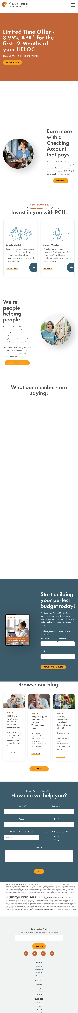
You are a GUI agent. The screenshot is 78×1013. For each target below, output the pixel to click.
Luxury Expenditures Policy (47, 971)
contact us (57, 980)
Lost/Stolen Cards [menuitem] (39, 918)
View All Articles (39, 711)
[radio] (56, 779)
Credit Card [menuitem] (39, 952)
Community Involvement (17, 362)
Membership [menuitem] (39, 912)
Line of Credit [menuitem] (39, 955)
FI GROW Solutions (70, 995)
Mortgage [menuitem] (39, 937)
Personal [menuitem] (39, 923)
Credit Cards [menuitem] (39, 933)
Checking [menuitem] (39, 927)
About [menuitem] (39, 904)
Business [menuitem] (39, 941)
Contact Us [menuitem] (39, 909)
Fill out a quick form (37, 207)
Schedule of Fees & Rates (21, 971)
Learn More (60, 180)
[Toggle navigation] (72, 5)
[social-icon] (26, 896)
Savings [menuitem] (39, 930)
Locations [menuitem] (39, 915)
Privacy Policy (7, 971)
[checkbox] (56, 781)
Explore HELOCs (12, 61)
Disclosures (34, 971)
